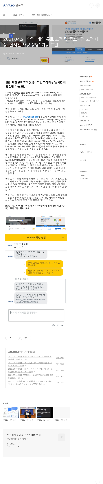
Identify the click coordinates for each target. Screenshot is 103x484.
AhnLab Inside (85, 86)
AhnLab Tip (84, 121)
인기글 (89, 152)
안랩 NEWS (18, 14)
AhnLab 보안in (85, 94)
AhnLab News (13, 352)
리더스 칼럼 (85, 116)
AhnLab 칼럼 (85, 105)
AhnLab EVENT (86, 125)
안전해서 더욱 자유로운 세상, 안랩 (24, 435)
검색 (91, 5)
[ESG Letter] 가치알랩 (88, 130)
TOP (97, 482)
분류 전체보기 (86, 77)
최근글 (82, 152)
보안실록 (84, 113)
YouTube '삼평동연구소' (42, 14)
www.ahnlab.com (31, 117)
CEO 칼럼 (84, 109)
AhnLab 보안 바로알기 (88, 98)
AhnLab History (87, 89)
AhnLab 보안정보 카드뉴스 (90, 101)
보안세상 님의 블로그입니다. (17, 439)
